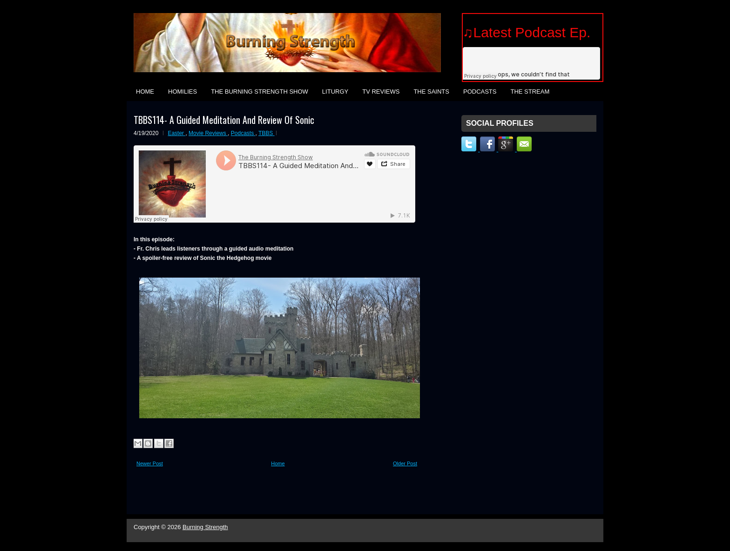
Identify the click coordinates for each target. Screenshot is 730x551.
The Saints (431, 91)
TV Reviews (380, 91)
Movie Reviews (208, 133)
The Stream (529, 91)
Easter (176, 133)
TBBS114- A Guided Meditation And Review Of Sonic (224, 119)
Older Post (405, 463)
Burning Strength (205, 527)
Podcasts (480, 91)
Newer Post (149, 463)
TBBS (266, 133)
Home (145, 91)
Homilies (182, 91)
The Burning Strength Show (259, 91)
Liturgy (335, 91)
